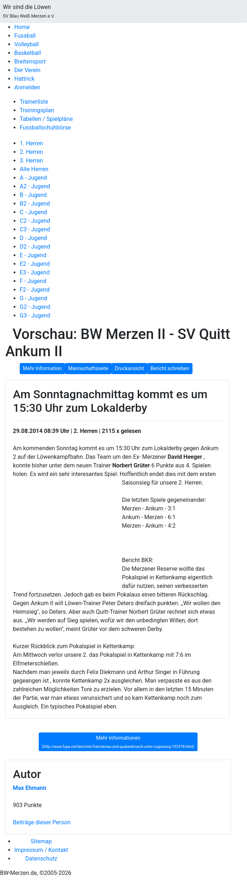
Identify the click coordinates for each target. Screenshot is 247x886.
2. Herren (31, 152)
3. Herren (31, 160)
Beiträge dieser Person (41, 822)
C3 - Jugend (35, 229)
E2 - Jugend (34, 263)
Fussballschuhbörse (45, 127)
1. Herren (31, 143)
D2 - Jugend (35, 246)
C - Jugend (33, 212)
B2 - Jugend (35, 203)
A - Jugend (33, 177)
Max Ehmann (29, 787)
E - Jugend (33, 255)
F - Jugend (33, 281)
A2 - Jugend (35, 186)
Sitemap (41, 841)
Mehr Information (42, 368)
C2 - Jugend (35, 220)
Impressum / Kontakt (41, 850)
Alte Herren (34, 169)
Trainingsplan (37, 110)
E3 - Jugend (34, 272)
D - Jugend (33, 238)
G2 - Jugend (35, 306)
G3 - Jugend (35, 315)
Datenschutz (41, 858)
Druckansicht (129, 368)
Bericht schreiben (170, 368)
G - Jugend (33, 298)
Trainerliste (34, 101)
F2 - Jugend (34, 289)
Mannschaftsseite (88, 368)
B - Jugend (33, 195)
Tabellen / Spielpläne (46, 119)
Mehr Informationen (118, 742)
